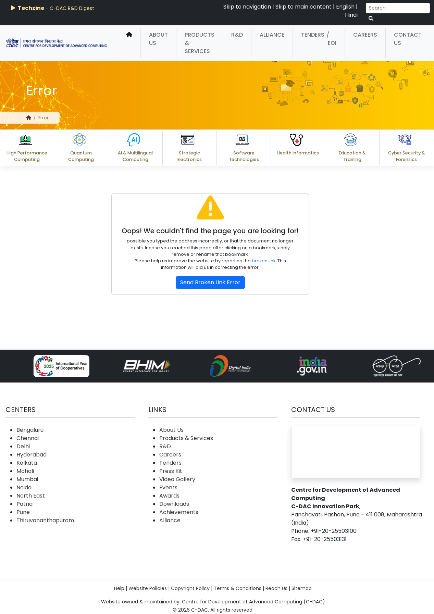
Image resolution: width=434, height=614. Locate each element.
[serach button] (370, 18)
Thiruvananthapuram (45, 520)
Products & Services (199, 43)
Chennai (27, 438)
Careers (365, 35)
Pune (23, 512)
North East (30, 496)
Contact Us (408, 39)
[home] (129, 43)
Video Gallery (177, 479)
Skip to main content (303, 7)
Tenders (312, 35)
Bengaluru (30, 430)
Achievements (178, 512)
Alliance (272, 35)
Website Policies (147, 588)
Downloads (174, 504)
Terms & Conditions (237, 588)
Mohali (25, 471)
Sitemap (302, 588)
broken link (263, 261)
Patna (24, 504)
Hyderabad (31, 455)
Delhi (23, 446)
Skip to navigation (247, 7)
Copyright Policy (190, 588)
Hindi (351, 15)
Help (119, 588)
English (345, 7)
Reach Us (276, 588)
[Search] (398, 8)
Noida (24, 487)
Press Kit (170, 471)
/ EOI (331, 39)
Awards (169, 496)
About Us (158, 39)
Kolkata (26, 463)
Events (168, 487)
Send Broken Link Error (210, 282)
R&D (237, 35)
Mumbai (27, 479)
